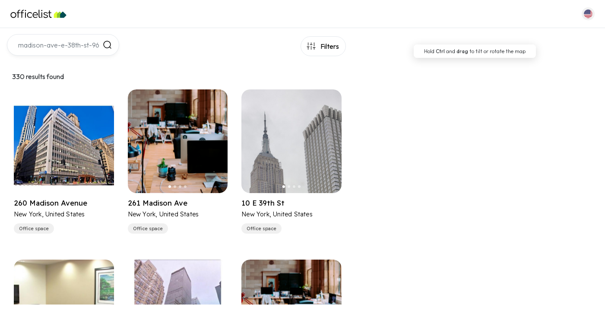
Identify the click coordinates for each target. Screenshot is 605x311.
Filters (329, 46)
